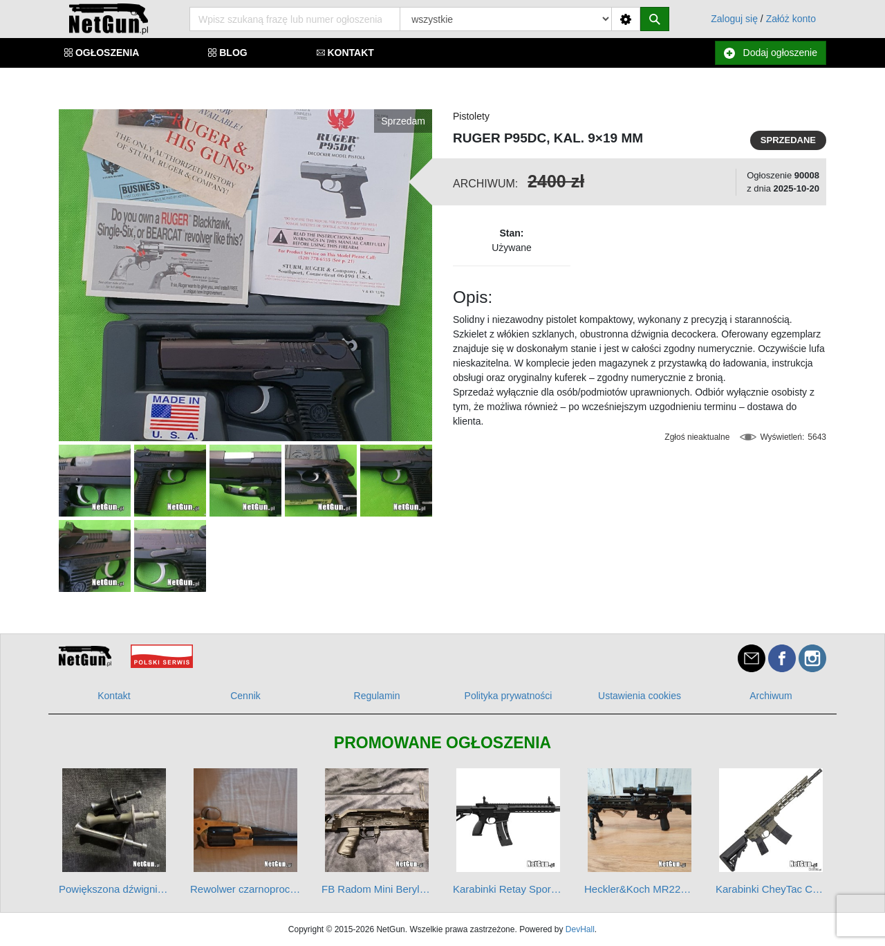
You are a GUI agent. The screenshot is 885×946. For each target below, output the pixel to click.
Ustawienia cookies (639, 695)
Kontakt (113, 695)
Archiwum (770, 695)
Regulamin (377, 695)
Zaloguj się (734, 18)
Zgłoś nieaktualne (696, 437)
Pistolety (471, 116)
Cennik (245, 695)
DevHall (580, 929)
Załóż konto (791, 18)
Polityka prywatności (508, 695)
